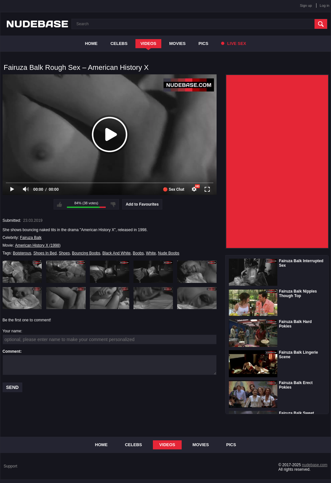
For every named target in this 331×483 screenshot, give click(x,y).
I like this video (59, 204)
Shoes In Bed (45, 253)
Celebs (119, 43)
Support (10, 466)
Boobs (138, 253)
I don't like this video (113, 204)
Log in (324, 5)
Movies (177, 43)
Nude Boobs (168, 253)
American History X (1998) (37, 245)
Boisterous (22, 253)
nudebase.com (314, 465)
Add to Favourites (142, 204)
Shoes (64, 253)
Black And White (116, 253)
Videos (148, 43)
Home (91, 43)
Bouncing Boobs (86, 253)
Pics (203, 43)
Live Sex (233, 43)
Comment (11, 351)
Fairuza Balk (31, 237)
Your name (12, 331)
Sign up (306, 5)
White (151, 253)
